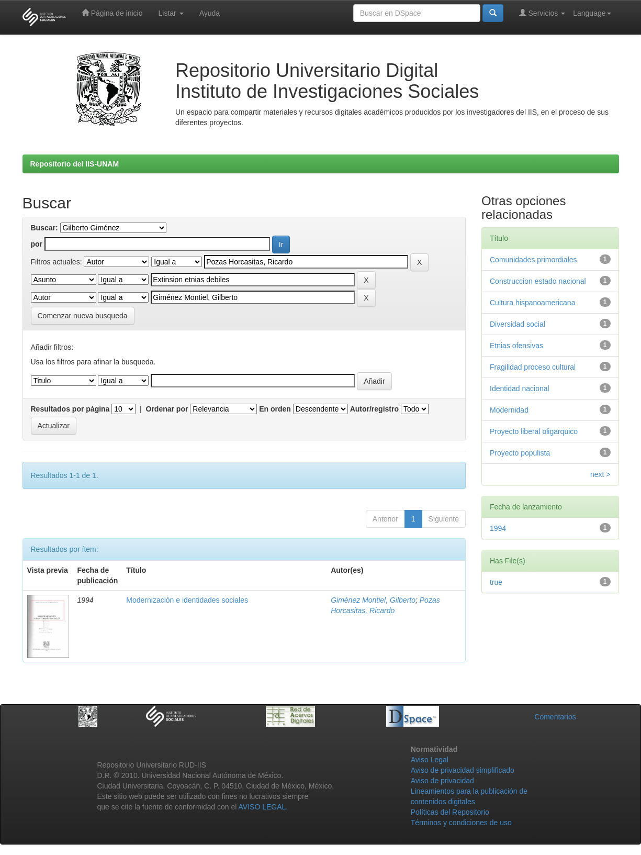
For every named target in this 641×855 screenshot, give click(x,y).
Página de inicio (112, 12)
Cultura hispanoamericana (532, 302)
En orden (275, 409)
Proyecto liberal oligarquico (534, 431)
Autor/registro (374, 409)
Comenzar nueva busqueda (83, 316)
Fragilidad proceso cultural (533, 367)
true (496, 582)
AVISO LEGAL (262, 807)
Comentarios (555, 717)
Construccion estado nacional (538, 281)
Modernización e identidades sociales (187, 600)
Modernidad (509, 410)
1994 (498, 528)
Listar (171, 13)
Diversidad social (517, 324)
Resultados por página (70, 409)
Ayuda (209, 13)
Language (592, 13)
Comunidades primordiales (533, 260)
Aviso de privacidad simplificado (462, 770)
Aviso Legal (429, 760)
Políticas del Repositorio (450, 812)
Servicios (542, 12)
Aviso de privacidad (442, 780)
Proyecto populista (520, 453)
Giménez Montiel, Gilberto (373, 600)
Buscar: (44, 228)
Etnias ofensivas (516, 345)
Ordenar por (167, 409)
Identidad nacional (519, 388)
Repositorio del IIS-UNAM (74, 164)
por (37, 244)
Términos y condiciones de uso (461, 822)
